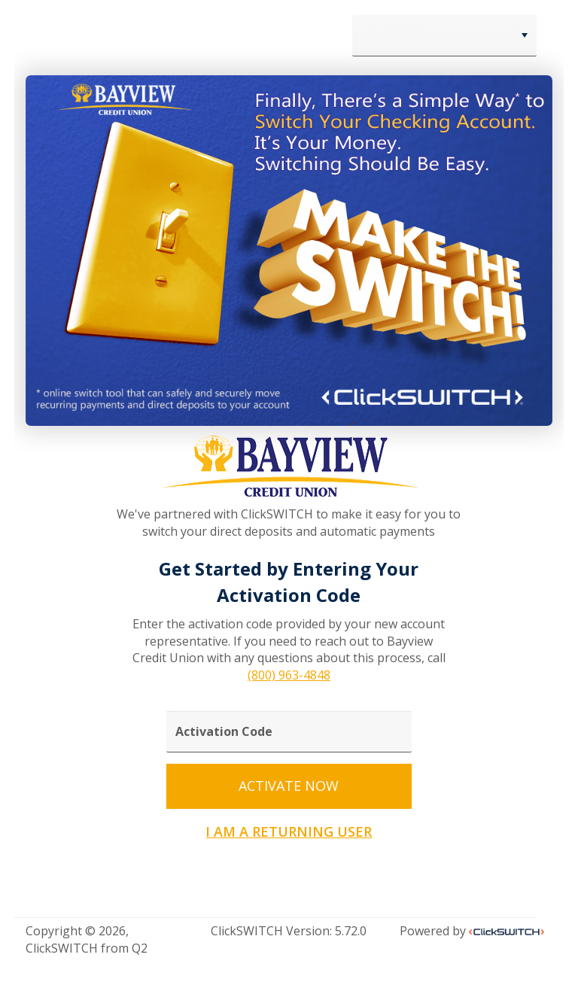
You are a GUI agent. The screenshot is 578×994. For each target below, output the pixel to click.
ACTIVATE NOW (289, 786)
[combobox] (444, 35)
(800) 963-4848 (289, 675)
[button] (524, 35)
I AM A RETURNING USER (288, 831)
